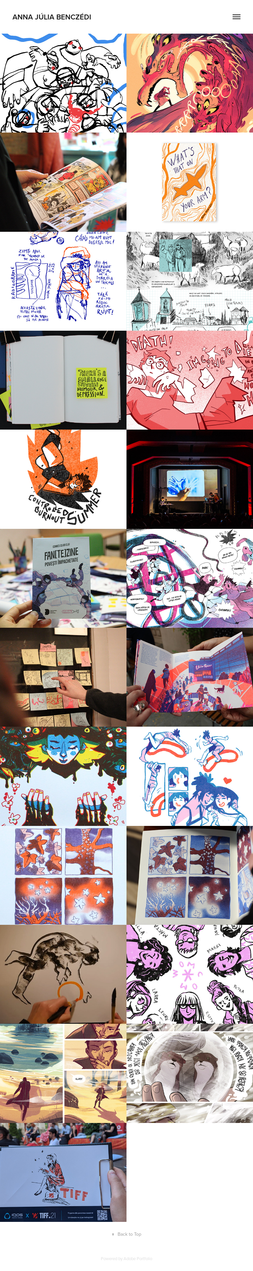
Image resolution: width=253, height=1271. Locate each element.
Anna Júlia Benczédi (52, 17)
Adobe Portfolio (138, 1258)
